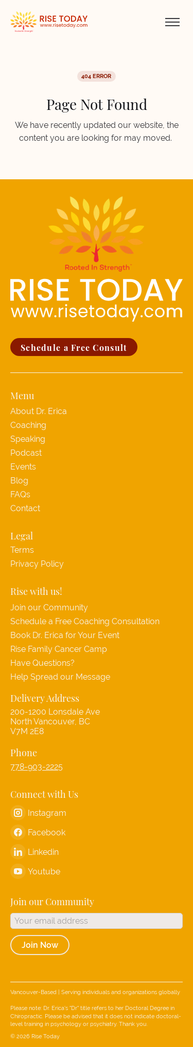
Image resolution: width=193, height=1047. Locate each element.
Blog (19, 480)
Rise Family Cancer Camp (58, 649)
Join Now (40, 945)
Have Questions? (42, 663)
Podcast (26, 453)
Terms (22, 550)
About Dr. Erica (38, 411)
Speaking (27, 439)
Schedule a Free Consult (74, 347)
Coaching (28, 425)
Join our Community (49, 607)
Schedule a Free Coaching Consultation (85, 621)
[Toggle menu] (172, 22)
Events (23, 467)
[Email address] (96, 921)
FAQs (20, 494)
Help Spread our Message (60, 677)
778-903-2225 (36, 767)
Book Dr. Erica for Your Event (64, 635)
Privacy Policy (37, 564)
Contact (25, 508)
